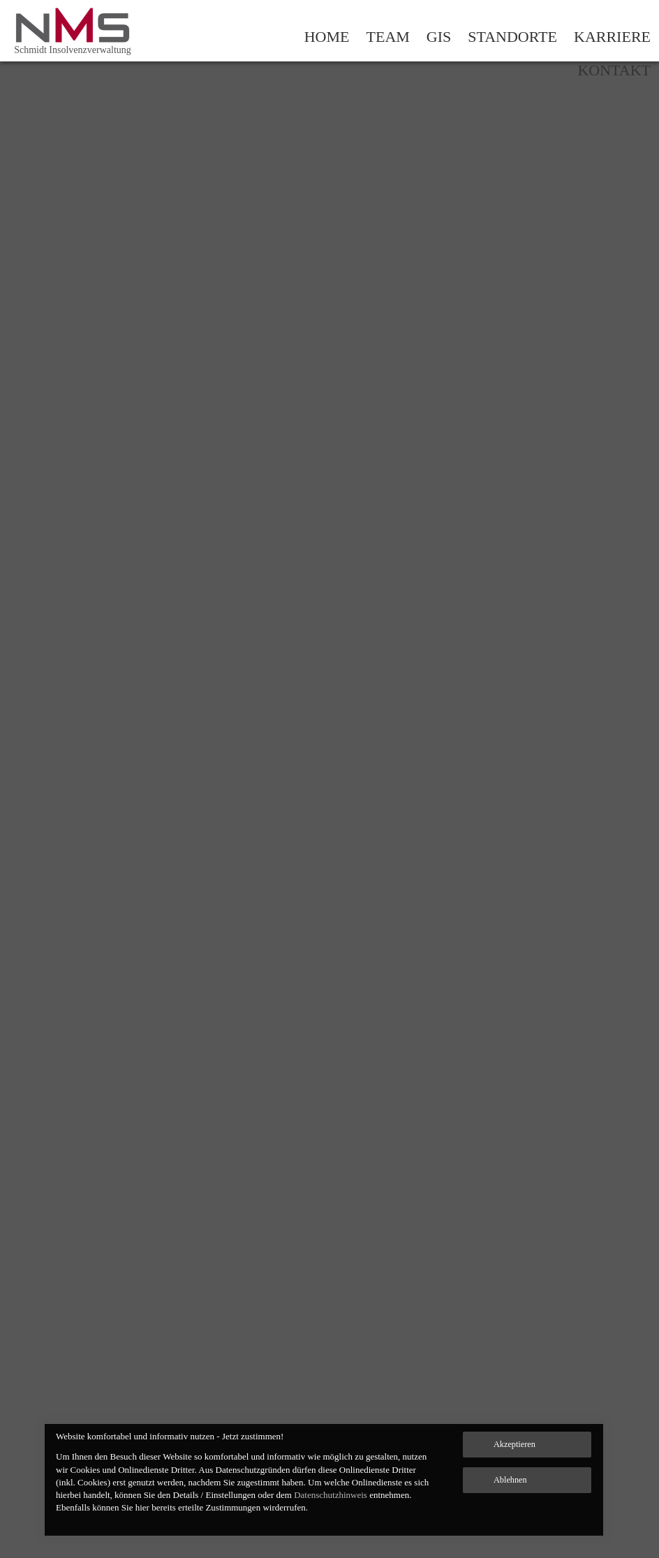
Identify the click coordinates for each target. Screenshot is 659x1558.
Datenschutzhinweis (330, 1495)
